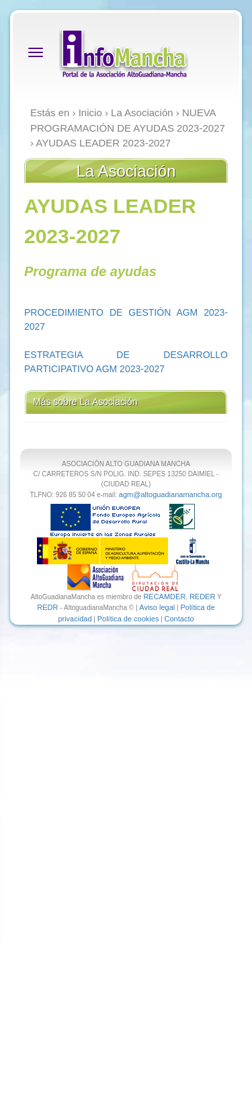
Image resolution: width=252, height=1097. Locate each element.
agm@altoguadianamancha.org (170, 494)
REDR (48, 607)
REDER (203, 597)
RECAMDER (164, 597)
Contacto (179, 619)
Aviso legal (157, 607)
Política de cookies (128, 619)
